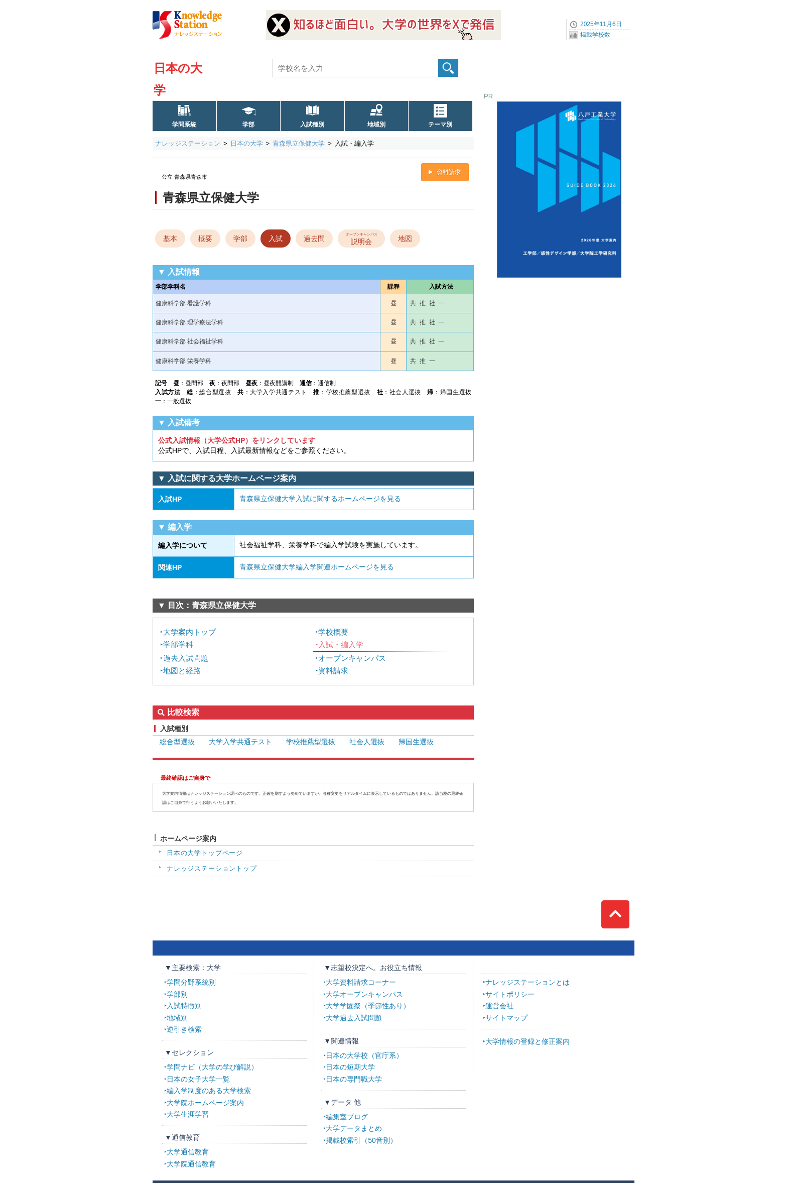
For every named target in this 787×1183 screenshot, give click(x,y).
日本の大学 (246, 143)
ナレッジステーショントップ (212, 868)
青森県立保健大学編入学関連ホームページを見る (316, 567)
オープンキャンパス (352, 658)
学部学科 (178, 644)
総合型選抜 (177, 742)
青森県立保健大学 (299, 143)
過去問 (314, 238)
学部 (248, 124)
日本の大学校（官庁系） (364, 1055)
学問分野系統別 (191, 982)
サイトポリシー (510, 994)
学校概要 (333, 632)
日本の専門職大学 (354, 1079)
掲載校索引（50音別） (361, 1140)
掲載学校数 (595, 34)
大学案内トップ (189, 632)
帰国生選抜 (416, 742)
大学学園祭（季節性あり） (368, 1006)
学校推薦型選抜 (310, 742)
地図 (405, 238)
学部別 (177, 994)
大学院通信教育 (191, 1164)
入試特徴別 (184, 1006)
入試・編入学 (340, 644)
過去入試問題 (185, 658)
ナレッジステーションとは (527, 982)
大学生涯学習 (188, 1114)
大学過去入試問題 (354, 1018)
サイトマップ (506, 1018)
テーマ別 (440, 124)
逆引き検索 (184, 1029)
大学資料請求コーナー (361, 982)
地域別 (376, 124)
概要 (205, 238)
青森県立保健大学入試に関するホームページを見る (320, 499)
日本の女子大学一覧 (198, 1079)
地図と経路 (182, 670)
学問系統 (184, 124)
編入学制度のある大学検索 (209, 1091)
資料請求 (449, 172)
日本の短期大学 (350, 1067)
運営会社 (499, 1006)
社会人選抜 (366, 742)
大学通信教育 (188, 1152)
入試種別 (312, 124)
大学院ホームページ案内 (205, 1103)
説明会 (361, 238)
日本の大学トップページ (205, 853)
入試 (276, 238)
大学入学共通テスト (240, 742)
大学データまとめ (354, 1128)
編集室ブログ (347, 1117)
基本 (170, 238)
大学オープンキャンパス (364, 994)
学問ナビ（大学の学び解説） (212, 1067)
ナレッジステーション (187, 143)
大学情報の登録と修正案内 (527, 1041)
